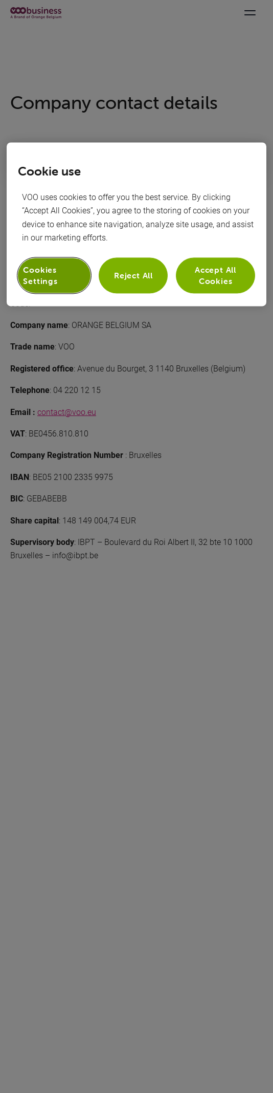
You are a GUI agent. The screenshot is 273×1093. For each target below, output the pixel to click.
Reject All (133, 275)
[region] (136, 225)
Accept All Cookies (215, 275)
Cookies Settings (40, 275)
